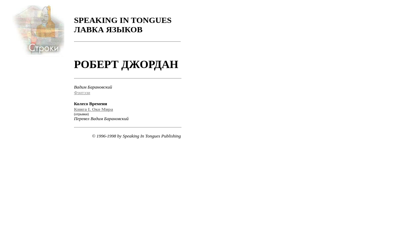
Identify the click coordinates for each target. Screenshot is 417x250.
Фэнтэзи (82, 92)
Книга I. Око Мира (93, 109)
